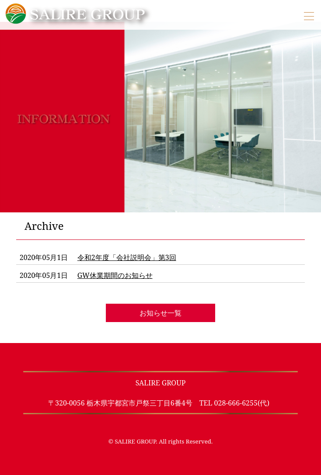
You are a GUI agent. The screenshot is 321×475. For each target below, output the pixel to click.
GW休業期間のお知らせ (115, 275)
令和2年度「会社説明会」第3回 (126, 257)
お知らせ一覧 (160, 313)
